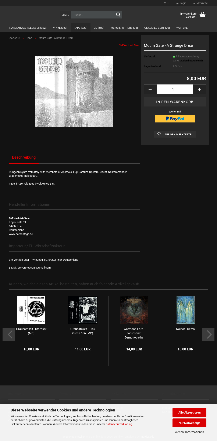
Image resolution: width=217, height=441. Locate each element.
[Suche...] (65, 15)
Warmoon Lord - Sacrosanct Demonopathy (134, 333)
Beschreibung (24, 157)
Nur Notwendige (189, 423)
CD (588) (99, 27)
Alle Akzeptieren (189, 412)
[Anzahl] (175, 89)
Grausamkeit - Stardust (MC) (31, 331)
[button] (166, 3)
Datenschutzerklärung (119, 424)
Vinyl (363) (60, 27)
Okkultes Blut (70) (157, 27)
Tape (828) (80, 27)
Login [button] (181, 3)
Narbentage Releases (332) (28, 27)
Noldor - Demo (185, 329)
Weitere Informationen (189, 432)
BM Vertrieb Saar (129, 45)
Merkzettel (200, 3)
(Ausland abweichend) (191, 60)
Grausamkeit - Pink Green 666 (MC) (82, 331)
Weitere (182, 27)
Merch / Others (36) (124, 27)
